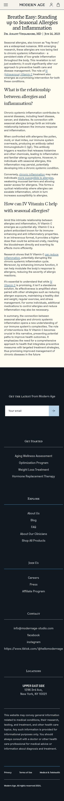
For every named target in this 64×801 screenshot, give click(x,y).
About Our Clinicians (33, 534)
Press (34, 584)
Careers (33, 578)
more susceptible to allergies (35, 177)
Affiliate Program (33, 591)
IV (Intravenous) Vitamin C (26, 72)
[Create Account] (51, 5)
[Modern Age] (32, 5)
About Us (33, 513)
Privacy (7, 772)
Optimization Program (33, 463)
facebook (33, 635)
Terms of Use (25, 772)
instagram (33, 642)
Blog (34, 520)
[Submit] (54, 410)
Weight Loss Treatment (33, 470)
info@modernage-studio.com (33, 628)
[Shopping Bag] (58, 5)
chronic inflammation (32, 174)
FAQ (33, 527)
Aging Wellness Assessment (33, 456)
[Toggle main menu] (6, 5)
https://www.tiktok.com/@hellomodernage (33, 649)
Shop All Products (33, 540)
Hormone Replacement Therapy (33, 476)
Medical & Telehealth (50, 772)
